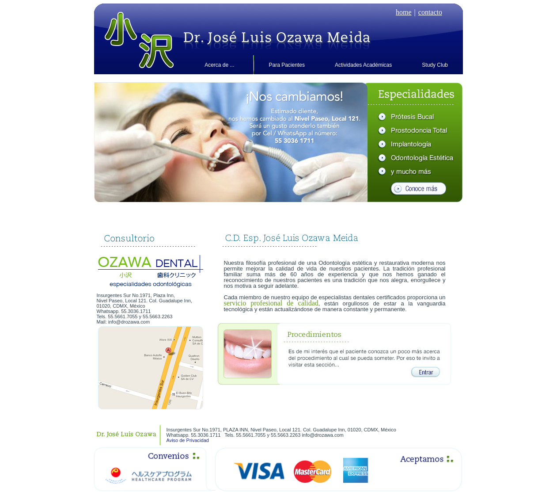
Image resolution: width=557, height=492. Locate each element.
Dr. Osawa (276, 40)
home (404, 12)
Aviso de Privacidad (188, 440)
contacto (430, 12)
